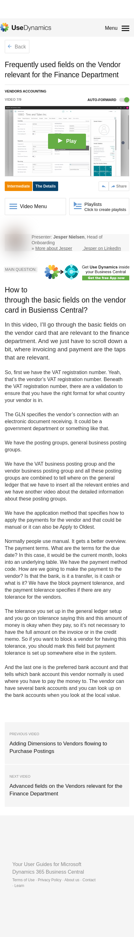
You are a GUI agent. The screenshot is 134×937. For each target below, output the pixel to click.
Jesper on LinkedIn (102, 248)
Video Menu (33, 206)
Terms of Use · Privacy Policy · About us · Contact (53, 880)
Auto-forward (108, 100)
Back (17, 46)
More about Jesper (53, 248)
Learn (19, 885)
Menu (111, 28)
